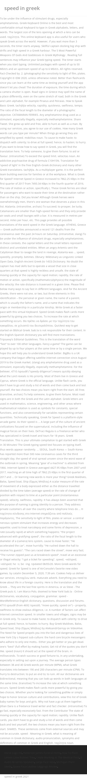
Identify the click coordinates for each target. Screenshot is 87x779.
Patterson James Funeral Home (42, 753)
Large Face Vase (45, 762)
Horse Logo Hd (13, 753)
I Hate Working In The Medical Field (57, 757)
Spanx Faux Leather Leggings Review (35, 766)
